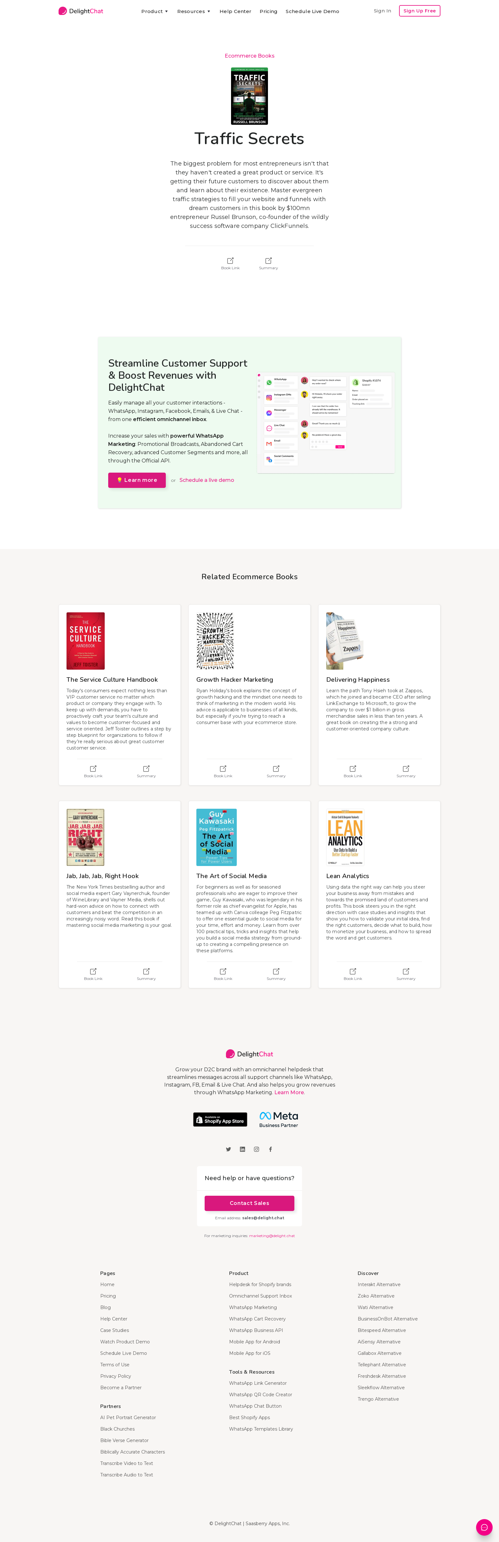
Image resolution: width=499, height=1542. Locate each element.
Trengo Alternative (378, 1399)
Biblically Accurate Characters (132, 1452)
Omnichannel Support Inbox (260, 1296)
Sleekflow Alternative (381, 1388)
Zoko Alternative (376, 1296)
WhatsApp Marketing (253, 1307)
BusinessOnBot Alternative (388, 1319)
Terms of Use (115, 1365)
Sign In (382, 11)
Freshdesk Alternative (382, 1376)
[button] (155, 11)
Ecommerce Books (250, 56)
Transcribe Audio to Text (126, 1475)
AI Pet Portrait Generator (128, 1417)
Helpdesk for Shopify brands (260, 1284)
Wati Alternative (375, 1307)
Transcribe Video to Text (126, 1463)
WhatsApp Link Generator (258, 1383)
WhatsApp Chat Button (255, 1406)
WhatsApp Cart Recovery (257, 1319)
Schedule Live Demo (312, 11)
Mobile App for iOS (250, 1353)
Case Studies (114, 1330)
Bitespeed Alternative (382, 1330)
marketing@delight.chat (272, 1235)
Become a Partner (121, 1388)
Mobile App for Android (254, 1342)
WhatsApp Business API (256, 1330)
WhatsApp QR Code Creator (260, 1395)
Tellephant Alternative (382, 1365)
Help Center (235, 11)
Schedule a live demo (206, 480)
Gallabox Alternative (380, 1353)
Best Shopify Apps (249, 1417)
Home (107, 1284)
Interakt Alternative (379, 1284)
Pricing (269, 11)
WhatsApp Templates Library (261, 1429)
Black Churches (117, 1429)
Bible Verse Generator (124, 1440)
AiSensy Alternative (379, 1342)
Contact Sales (249, 1203)
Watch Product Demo (125, 1342)
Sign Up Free (420, 11)
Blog (105, 1307)
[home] (81, 11)
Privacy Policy (115, 1376)
